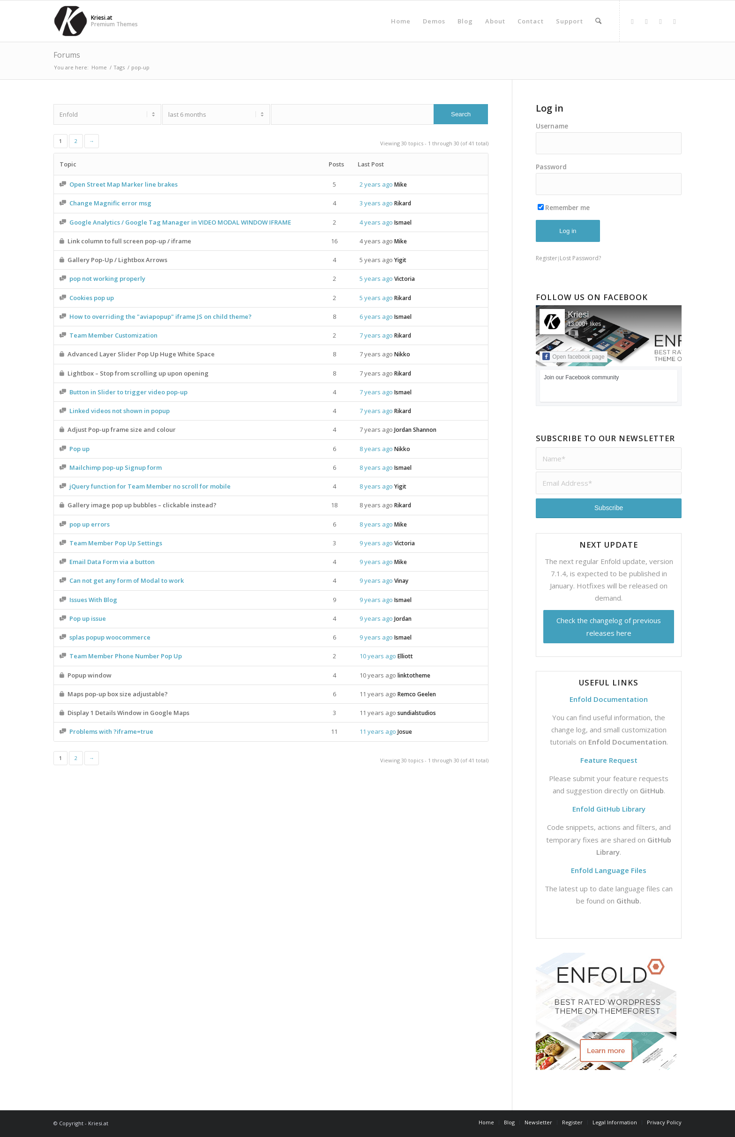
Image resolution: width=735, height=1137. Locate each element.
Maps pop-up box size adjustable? (118, 694)
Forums (66, 55)
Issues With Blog (93, 599)
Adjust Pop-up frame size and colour (122, 429)
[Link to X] (646, 21)
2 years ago (376, 184)
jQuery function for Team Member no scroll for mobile (150, 486)
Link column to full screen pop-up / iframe (129, 241)
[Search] (598, 21)
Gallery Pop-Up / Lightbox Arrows (117, 260)
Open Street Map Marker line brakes (123, 184)
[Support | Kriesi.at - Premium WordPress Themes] (70, 21)
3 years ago (376, 203)
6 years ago (376, 316)
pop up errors (89, 524)
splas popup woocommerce (109, 637)
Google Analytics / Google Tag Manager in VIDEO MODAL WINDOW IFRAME (180, 222)
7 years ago (376, 335)
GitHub (652, 790)
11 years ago (378, 694)
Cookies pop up (91, 298)
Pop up (79, 448)
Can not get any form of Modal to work (126, 580)
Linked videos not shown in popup (119, 411)
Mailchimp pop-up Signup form (115, 467)
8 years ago (376, 448)
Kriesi (578, 314)
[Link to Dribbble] (660, 21)
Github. (628, 900)
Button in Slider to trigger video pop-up (128, 392)
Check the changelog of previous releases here (608, 626)
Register (546, 258)
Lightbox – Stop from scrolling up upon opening (138, 373)
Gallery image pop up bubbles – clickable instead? (142, 505)
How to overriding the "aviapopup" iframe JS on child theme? (160, 316)
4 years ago (376, 222)
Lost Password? (580, 258)
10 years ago (378, 656)
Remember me (564, 207)
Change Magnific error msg (110, 203)
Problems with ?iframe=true (111, 731)
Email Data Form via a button (112, 561)
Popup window (90, 675)
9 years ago (376, 543)
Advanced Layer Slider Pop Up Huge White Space (141, 354)
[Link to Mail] (675, 21)
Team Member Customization (113, 335)
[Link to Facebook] (632, 21)
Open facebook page (573, 356)
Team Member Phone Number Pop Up (125, 656)
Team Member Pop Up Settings (115, 543)
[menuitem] (401, 21)
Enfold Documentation (627, 741)
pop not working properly (107, 278)
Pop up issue (87, 618)
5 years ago (376, 260)
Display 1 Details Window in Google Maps (128, 712)
